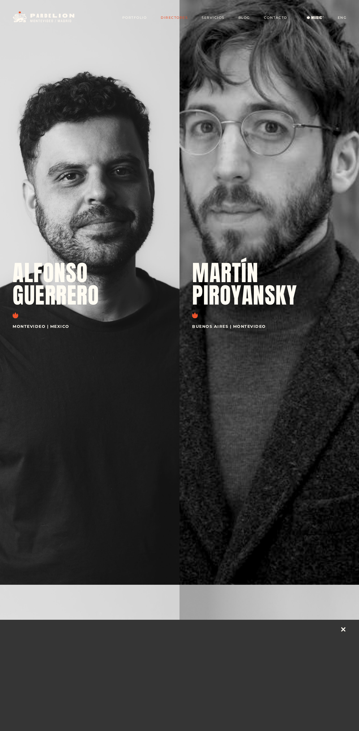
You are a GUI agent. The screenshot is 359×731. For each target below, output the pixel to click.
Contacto (275, 17)
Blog (244, 17)
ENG (342, 17)
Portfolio (134, 17)
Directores (174, 17)
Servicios (213, 17)
